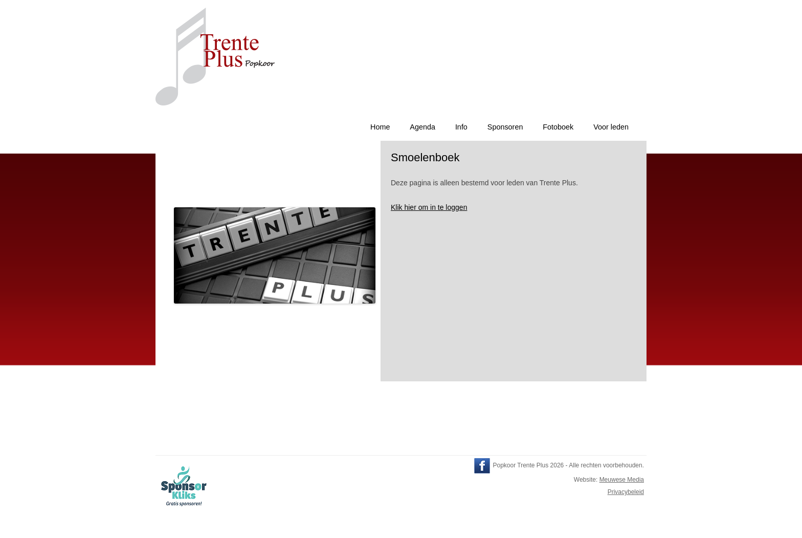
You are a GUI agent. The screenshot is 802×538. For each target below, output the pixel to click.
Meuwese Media (621, 479)
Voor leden (611, 127)
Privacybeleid (626, 492)
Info (461, 127)
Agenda (422, 127)
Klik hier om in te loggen (429, 207)
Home (380, 127)
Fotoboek (558, 127)
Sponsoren (505, 127)
